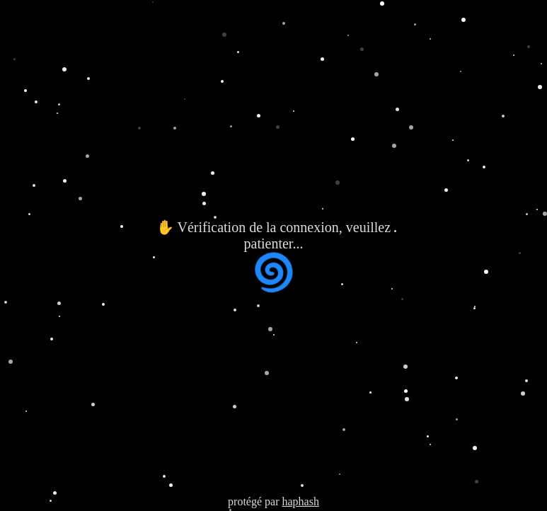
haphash (300, 501)
